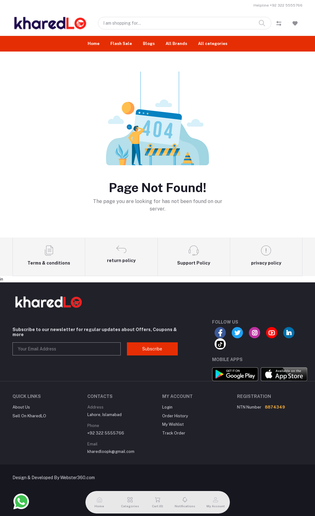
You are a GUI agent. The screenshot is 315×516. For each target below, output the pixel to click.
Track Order (173, 433)
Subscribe (152, 348)
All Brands (176, 43)
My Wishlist (173, 424)
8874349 (275, 407)
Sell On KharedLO (29, 416)
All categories (212, 43)
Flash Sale (121, 43)
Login (167, 407)
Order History (175, 416)
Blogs (149, 43)
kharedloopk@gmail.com (110, 451)
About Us (21, 407)
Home (93, 43)
